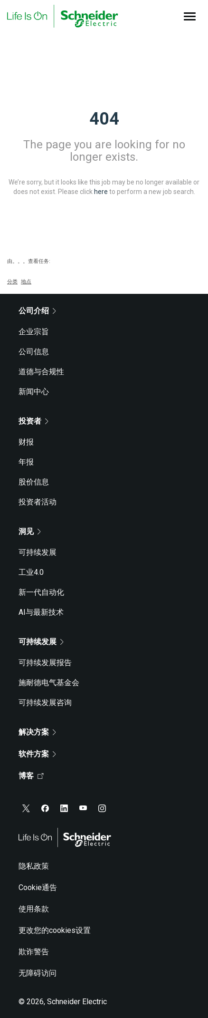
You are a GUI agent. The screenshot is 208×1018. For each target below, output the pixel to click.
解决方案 (37, 732)
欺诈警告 (34, 951)
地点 (26, 282)
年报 (26, 461)
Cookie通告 (38, 887)
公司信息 (34, 351)
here (101, 191)
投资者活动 (38, 501)
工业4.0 (31, 572)
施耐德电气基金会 (49, 682)
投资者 (33, 421)
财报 (26, 441)
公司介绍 (37, 310)
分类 (12, 282)
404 (104, 119)
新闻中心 (34, 391)
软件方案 (37, 753)
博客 (31, 775)
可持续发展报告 (45, 662)
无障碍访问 (38, 973)
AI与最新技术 (41, 612)
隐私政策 (34, 866)
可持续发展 (38, 552)
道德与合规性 (41, 371)
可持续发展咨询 (45, 702)
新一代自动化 (41, 592)
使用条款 (34, 908)
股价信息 (34, 481)
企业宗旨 (34, 331)
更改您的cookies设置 (55, 930)
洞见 (30, 531)
